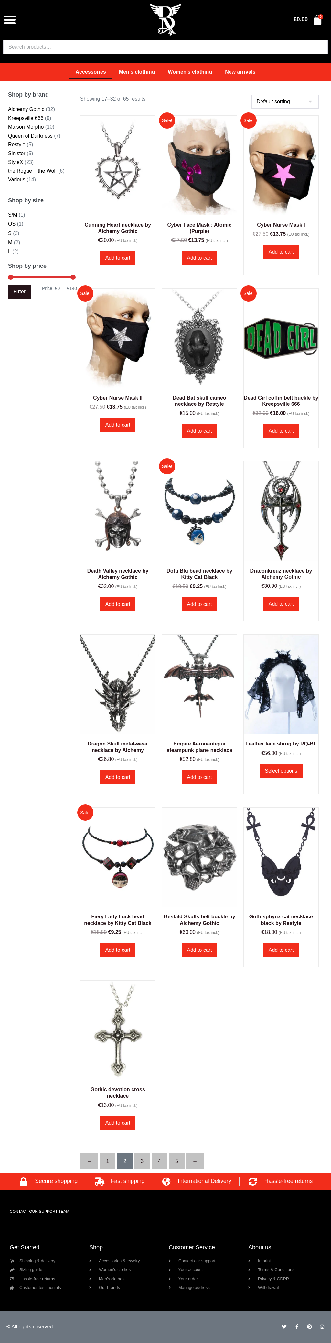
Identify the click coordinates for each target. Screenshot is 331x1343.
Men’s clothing (137, 71)
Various (16, 179)
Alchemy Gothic (26, 109)
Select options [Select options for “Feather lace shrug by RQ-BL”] (281, 771)
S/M (12, 215)
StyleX (15, 162)
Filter (19, 291)
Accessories (91, 71)
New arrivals (240, 71)
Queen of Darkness (30, 136)
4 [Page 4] (159, 1161)
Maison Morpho (26, 127)
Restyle (16, 144)
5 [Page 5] (176, 1161)
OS (12, 224)
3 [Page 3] (142, 1161)
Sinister (16, 153)
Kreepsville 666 (25, 118)
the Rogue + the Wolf (32, 171)
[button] (9, 19)
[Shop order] (285, 102)
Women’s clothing (190, 71)
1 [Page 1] (107, 1161)
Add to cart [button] (117, 258)
